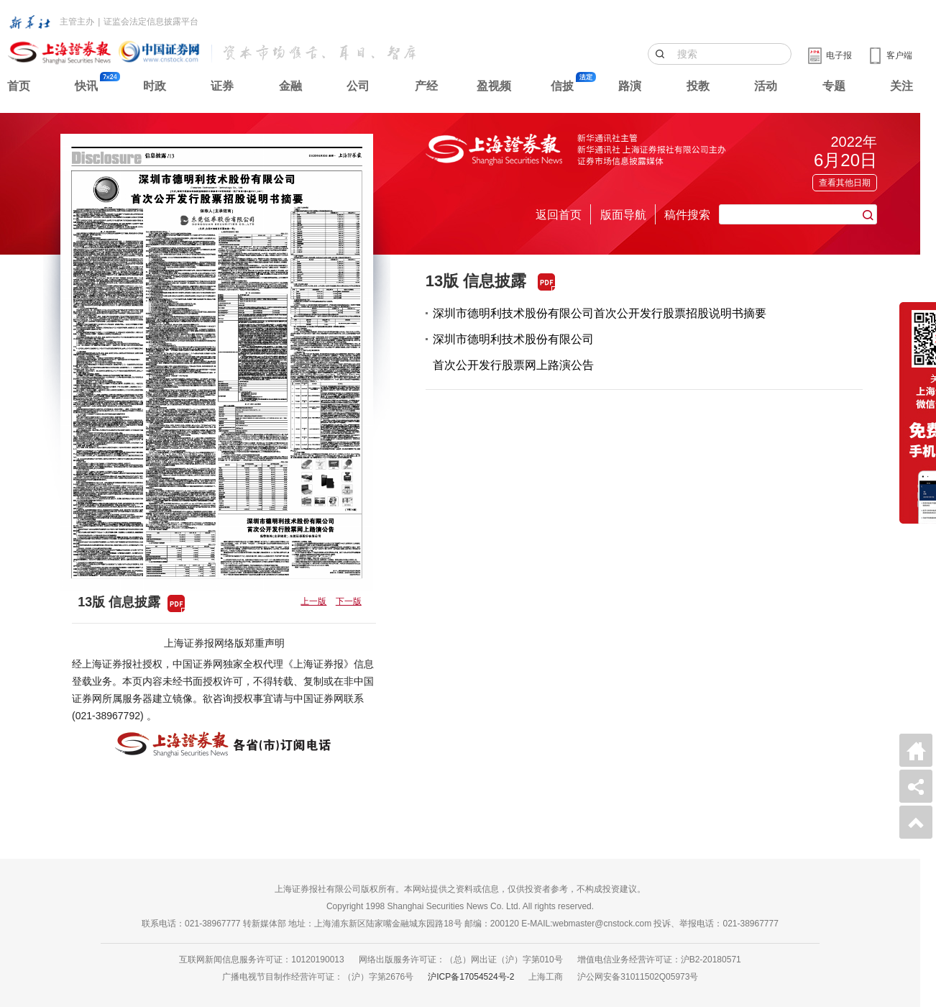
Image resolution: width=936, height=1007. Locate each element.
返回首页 (559, 215)
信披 (562, 86)
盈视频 (494, 86)
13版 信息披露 (476, 281)
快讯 (86, 86)
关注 (901, 86)
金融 (290, 86)
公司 (358, 86)
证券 (222, 86)
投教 (698, 86)
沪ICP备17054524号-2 (471, 977)
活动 (765, 86)
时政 (154, 86)
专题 (833, 86)
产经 (426, 86)
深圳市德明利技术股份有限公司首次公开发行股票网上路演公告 (513, 352)
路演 (629, 86)
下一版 (349, 601)
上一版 (313, 601)
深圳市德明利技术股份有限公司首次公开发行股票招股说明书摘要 (599, 313)
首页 (18, 86)
